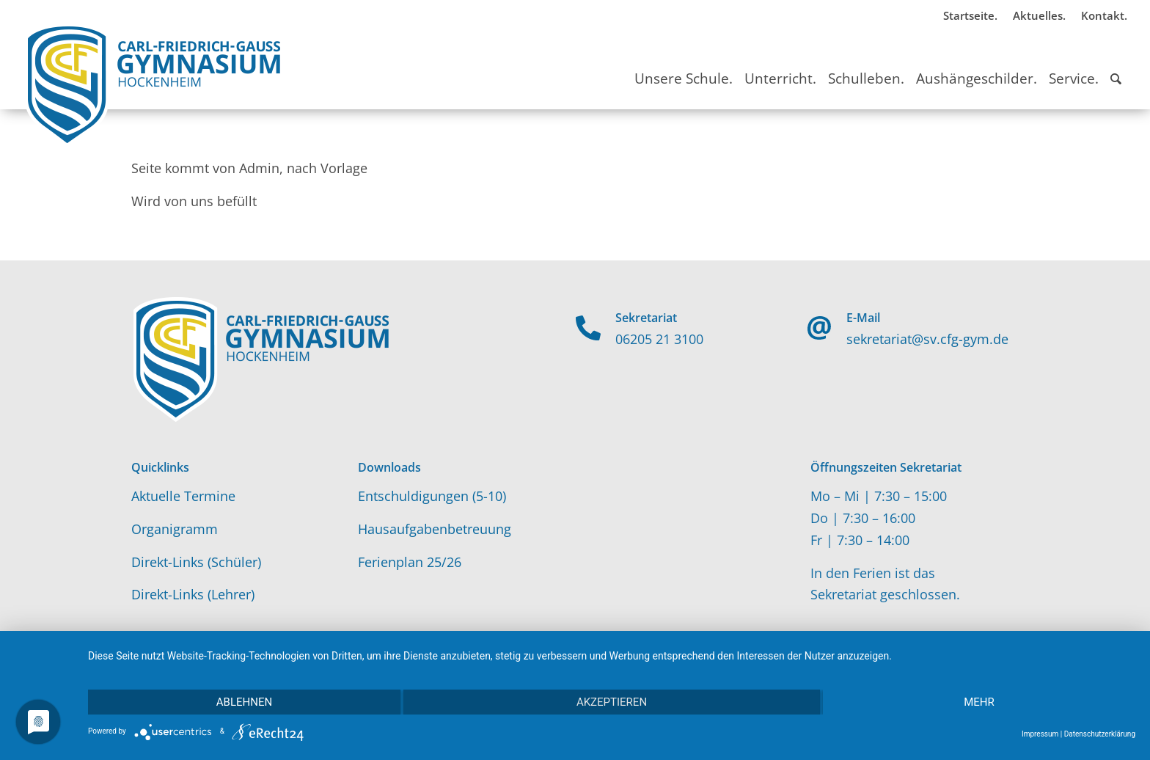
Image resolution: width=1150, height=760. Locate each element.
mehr (979, 702)
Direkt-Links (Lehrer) (192, 594)
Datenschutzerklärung (1099, 734)
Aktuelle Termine (183, 496)
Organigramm (174, 529)
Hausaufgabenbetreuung (434, 529)
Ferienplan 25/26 (409, 562)
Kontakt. (1104, 15)
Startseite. (970, 15)
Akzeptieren (611, 702)
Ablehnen (244, 702)
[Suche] (1116, 65)
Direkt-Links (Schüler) (196, 562)
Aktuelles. (1039, 15)
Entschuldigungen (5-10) (432, 496)
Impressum (1040, 734)
